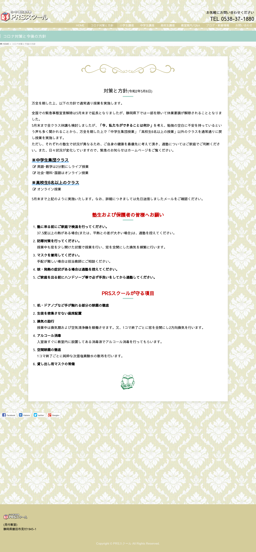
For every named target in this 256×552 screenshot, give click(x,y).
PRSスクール (122, 465)
